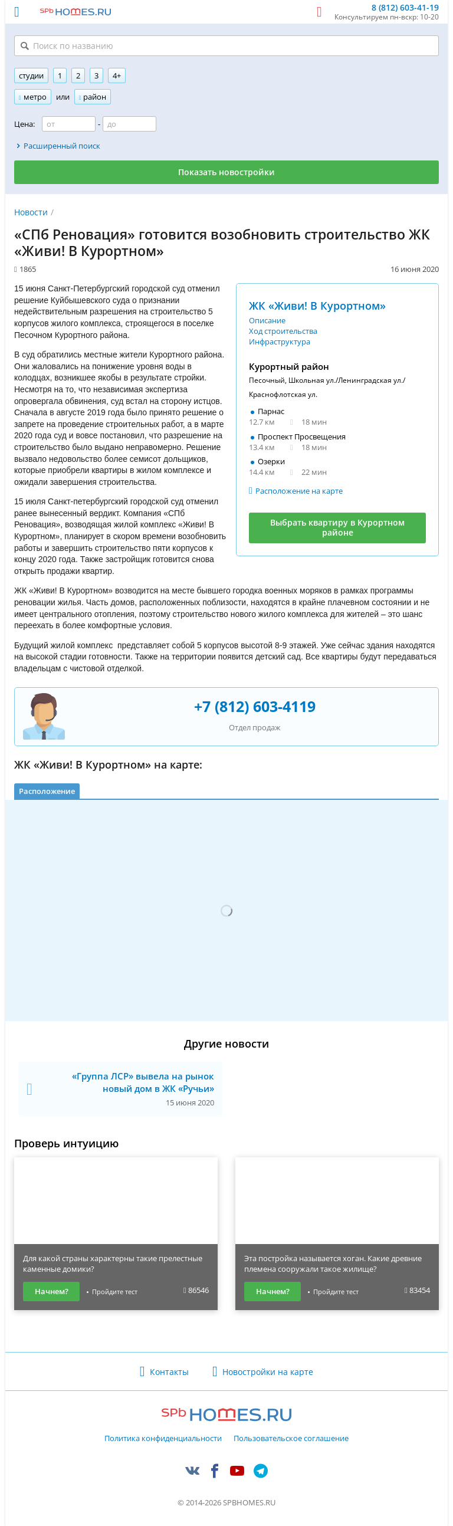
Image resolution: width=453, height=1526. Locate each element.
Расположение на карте (299, 490)
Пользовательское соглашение (291, 1438)
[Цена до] (129, 124)
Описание (267, 320)
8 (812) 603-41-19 (405, 8)
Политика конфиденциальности (163, 1438)
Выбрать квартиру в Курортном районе (337, 527)
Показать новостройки (226, 172)
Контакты (169, 1371)
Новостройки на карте (267, 1371)
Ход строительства (283, 331)
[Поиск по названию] (226, 45)
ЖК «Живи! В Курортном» (317, 305)
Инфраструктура (279, 341)
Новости (31, 212)
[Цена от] (69, 124)
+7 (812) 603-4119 (255, 706)
